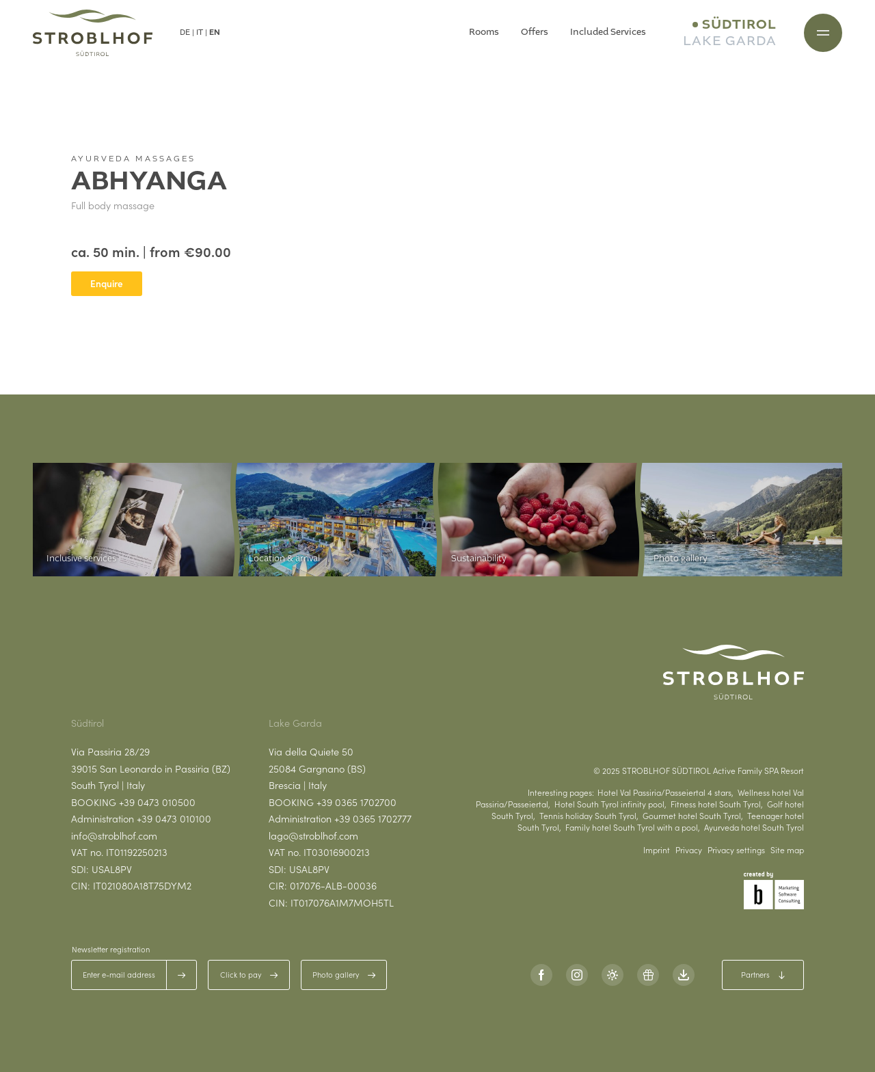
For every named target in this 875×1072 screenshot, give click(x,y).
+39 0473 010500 (157, 802)
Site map (787, 849)
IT (199, 32)
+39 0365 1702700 (356, 802)
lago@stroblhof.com (313, 835)
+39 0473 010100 (174, 818)
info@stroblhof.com (114, 835)
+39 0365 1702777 (373, 818)
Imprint (656, 849)
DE (185, 32)
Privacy (688, 849)
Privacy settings (736, 849)
